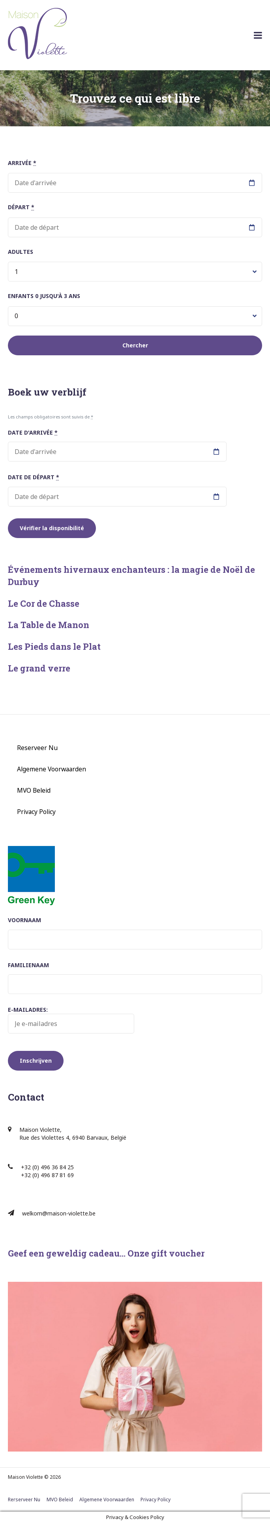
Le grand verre (39, 668)
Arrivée (22, 163)
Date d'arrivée (33, 432)
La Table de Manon (48, 624)
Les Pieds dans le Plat (54, 646)
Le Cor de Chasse (43, 603)
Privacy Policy (36, 811)
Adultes (20, 251)
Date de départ (33, 477)
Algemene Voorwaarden (51, 769)
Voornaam (24, 920)
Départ (21, 207)
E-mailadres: (71, 1019)
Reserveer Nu (37, 747)
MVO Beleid (34, 790)
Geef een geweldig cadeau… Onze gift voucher (106, 1253)
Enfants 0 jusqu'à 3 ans (44, 296)
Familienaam (28, 965)
